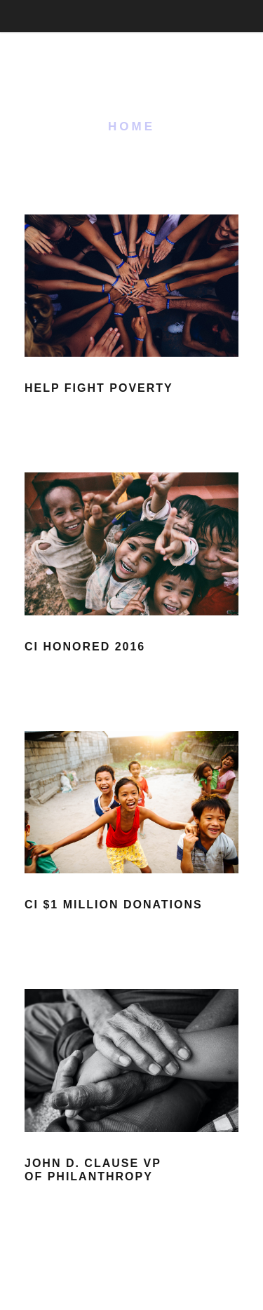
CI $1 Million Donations (114, 904)
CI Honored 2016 (85, 647)
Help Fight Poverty (99, 388)
